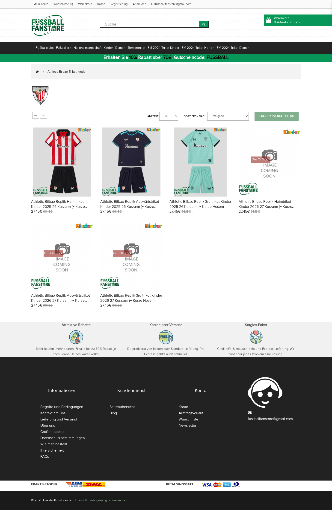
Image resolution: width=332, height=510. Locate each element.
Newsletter (187, 425)
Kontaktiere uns (52, 413)
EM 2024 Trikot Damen (233, 48)
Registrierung (118, 4)
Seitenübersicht (122, 407)
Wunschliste (188, 419)
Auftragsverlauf (191, 413)
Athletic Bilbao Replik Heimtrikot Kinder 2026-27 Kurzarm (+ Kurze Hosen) (265, 206)
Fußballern (63, 48)
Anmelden (139, 4)
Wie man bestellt (53, 444)
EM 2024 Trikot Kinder (163, 48)
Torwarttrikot (136, 48)
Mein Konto (40, 4)
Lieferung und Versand (58, 419)
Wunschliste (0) (63, 4)
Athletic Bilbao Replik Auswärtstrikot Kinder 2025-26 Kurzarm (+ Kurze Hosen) (129, 206)
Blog (113, 413)
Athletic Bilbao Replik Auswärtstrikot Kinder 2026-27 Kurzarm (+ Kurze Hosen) (60, 300)
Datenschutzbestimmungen (62, 438)
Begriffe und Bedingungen (61, 407)
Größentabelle (52, 431)
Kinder (108, 48)
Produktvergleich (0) (276, 116)
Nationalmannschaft (87, 48)
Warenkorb (85, 4)
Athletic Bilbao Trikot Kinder (67, 72)
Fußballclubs (45, 48)
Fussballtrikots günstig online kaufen (101, 500)
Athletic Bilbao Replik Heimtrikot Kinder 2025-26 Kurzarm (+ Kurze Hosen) (58, 206)
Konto (183, 407)
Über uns (47, 425)
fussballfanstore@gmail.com (171, 4)
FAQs (44, 456)
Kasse (101, 4)
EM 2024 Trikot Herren (198, 48)
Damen (120, 48)
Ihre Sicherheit (52, 450)
